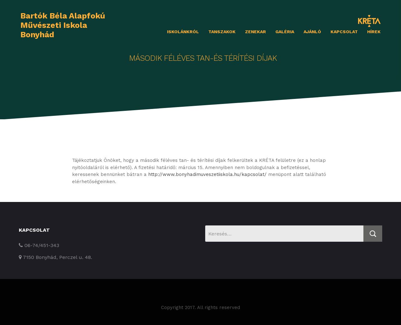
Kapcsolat (344, 31)
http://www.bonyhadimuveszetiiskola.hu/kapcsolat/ (207, 174)
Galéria (284, 31)
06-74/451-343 (39, 245)
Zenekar (255, 31)
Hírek (374, 31)
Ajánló (312, 31)
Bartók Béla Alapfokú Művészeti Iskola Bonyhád (62, 25)
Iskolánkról (183, 31)
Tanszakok (222, 31)
